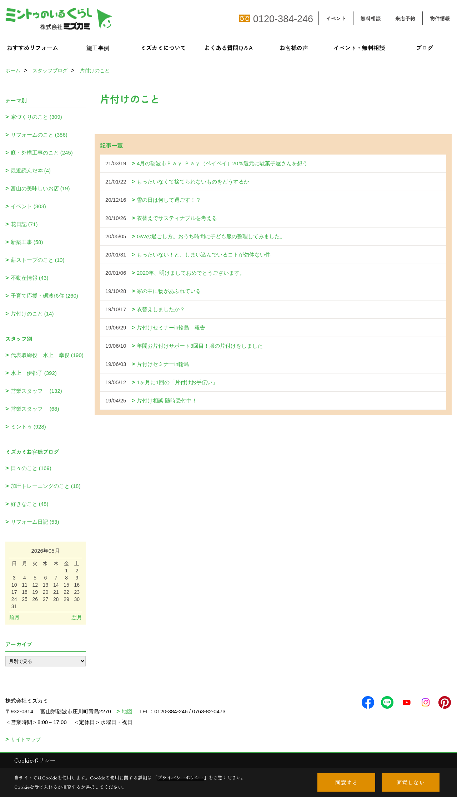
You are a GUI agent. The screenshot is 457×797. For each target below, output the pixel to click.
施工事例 (97, 47)
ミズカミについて (163, 47)
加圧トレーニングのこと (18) (46, 486)
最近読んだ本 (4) (31, 170)
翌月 (76, 617)
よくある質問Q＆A (228, 47)
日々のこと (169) (31, 468)
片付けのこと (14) (32, 314)
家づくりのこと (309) (36, 117)
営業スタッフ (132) (36, 391)
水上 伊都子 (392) (34, 373)
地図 (127, 711)
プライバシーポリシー (180, 777)
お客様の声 (294, 47)
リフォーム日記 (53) (35, 522)
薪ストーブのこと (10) (38, 260)
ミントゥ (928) (28, 427)
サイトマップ (26, 739)
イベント (336, 18)
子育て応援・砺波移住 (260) (44, 296)
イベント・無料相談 (359, 47)
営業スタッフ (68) (35, 409)
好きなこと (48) (30, 504)
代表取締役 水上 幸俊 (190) (47, 355)
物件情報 (440, 18)
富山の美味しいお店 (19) (40, 188)
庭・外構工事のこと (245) (42, 153)
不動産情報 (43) (30, 278)
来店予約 (405, 18)
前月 (14, 617)
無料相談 (371, 18)
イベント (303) (28, 206)
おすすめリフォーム (32, 47)
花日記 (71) (24, 224)
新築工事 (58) (27, 242)
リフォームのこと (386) (39, 135)
